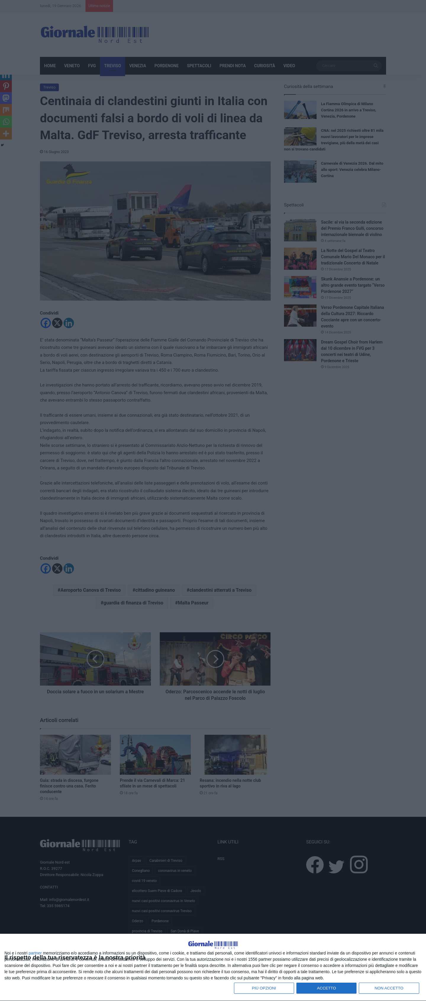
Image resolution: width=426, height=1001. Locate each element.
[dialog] (213, 960)
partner (35, 952)
